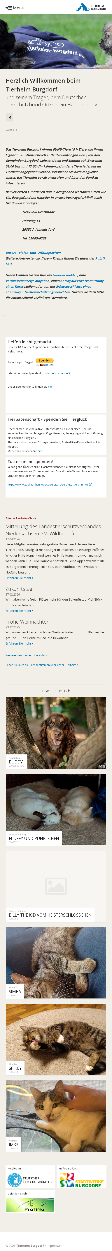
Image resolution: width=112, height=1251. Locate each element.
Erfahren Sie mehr (20, 584)
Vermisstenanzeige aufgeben (28, 281)
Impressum (54, 1230)
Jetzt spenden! (60, 379)
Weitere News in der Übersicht (26, 661)
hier (40, 457)
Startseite (11, 130)
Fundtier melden (65, 276)
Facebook (47, 1237)
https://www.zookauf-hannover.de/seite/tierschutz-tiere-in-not (48, 490)
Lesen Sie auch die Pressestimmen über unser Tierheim (42, 671)
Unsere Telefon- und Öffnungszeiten (34, 253)
